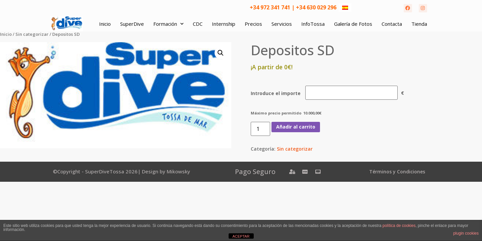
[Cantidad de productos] (260, 129)
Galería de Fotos (353, 23)
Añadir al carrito (295, 127)
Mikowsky (178, 171)
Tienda (419, 23)
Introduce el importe (276, 93)
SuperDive (132, 23)
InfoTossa (313, 23)
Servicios (281, 23)
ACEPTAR (240, 236)
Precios (253, 23)
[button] (221, 53)
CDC (198, 23)
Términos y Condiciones (397, 171)
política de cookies (399, 225)
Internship (223, 23)
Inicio (105, 23)
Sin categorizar (32, 34)
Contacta (392, 23)
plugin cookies (466, 233)
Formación (168, 24)
